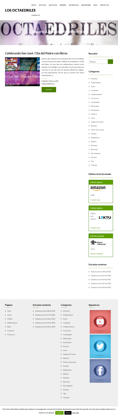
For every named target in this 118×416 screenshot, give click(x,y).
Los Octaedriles (20, 10)
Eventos (94, 114)
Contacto (35, 15)
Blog (95, 5)
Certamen (94, 90)
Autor (93, 86)
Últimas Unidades (96, 254)
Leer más (75, 413)
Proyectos (104, 5)
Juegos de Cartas (97, 122)
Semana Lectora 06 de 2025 (101, 279)
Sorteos (94, 157)
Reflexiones (86, 5)
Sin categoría (95, 153)
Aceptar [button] (59, 413)
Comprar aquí (95, 200)
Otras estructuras (97, 130)
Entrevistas (74, 5)
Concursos (95, 98)
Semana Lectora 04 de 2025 (101, 287)
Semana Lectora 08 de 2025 (101, 272)
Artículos (53, 5)
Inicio (33, 5)
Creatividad (95, 102)
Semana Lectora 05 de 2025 (101, 283)
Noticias (42, 5)
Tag (92, 161)
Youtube (94, 165)
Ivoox (93, 118)
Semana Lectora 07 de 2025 (101, 276)
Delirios (10, 319)
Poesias (94, 134)
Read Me (49, 89)
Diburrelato (95, 106)
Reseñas (63, 5)
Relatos (94, 141)
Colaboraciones (96, 94)
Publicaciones (12, 323)
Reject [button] (68, 413)
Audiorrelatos (96, 83)
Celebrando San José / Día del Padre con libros (36, 54)
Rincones (94, 149)
